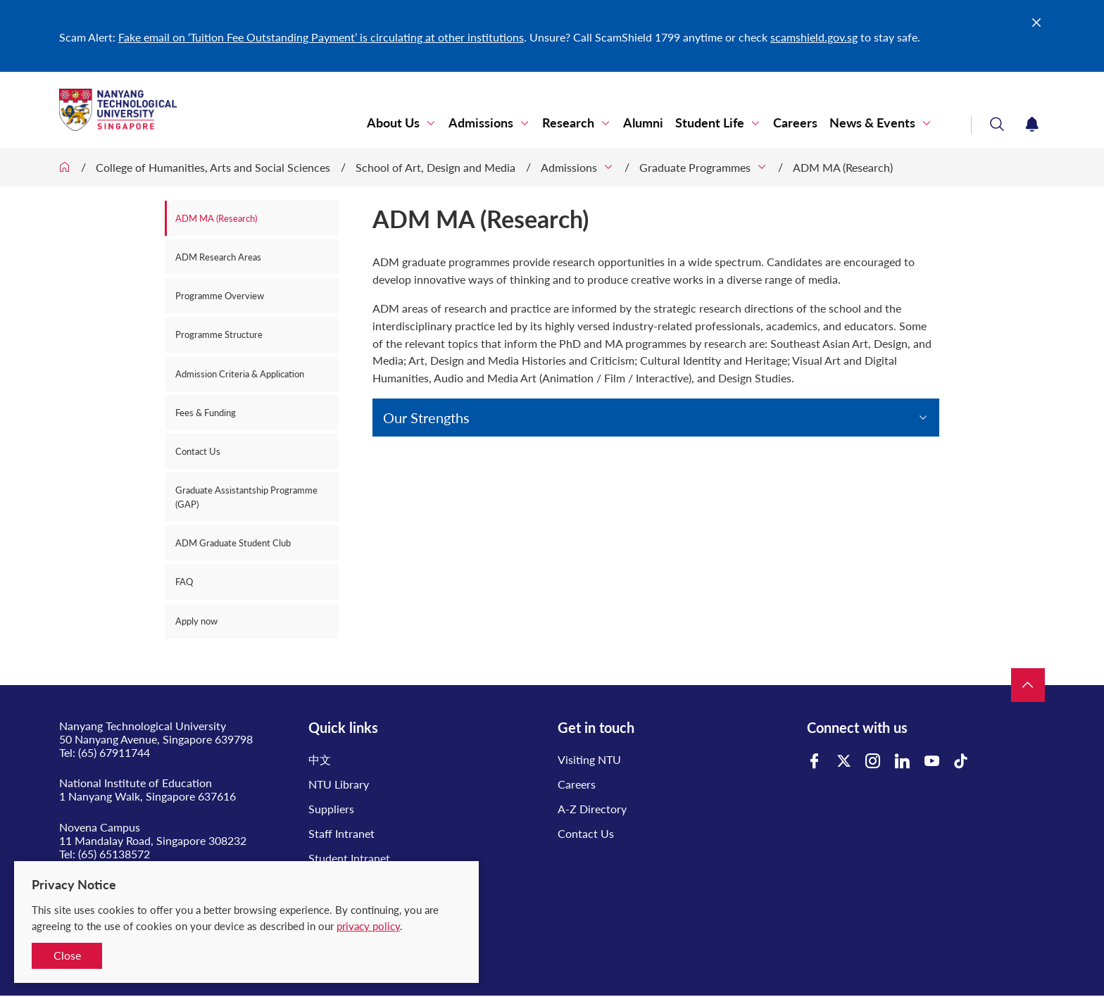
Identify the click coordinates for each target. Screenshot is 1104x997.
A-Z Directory (592, 808)
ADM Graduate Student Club (233, 542)
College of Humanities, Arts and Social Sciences (213, 167)
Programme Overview (219, 295)
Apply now (196, 621)
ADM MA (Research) (843, 167)
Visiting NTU (589, 759)
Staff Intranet (341, 833)
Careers (795, 122)
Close (67, 955)
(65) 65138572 (114, 853)
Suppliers (331, 808)
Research (568, 122)
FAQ (184, 581)
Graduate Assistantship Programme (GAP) (246, 497)
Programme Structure (219, 334)
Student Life (709, 122)
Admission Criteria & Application (239, 374)
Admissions (480, 122)
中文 (319, 759)
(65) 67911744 (114, 752)
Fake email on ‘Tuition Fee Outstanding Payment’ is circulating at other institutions (321, 37)
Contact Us (197, 451)
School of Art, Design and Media (435, 167)
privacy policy (368, 926)
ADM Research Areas (218, 257)
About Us (393, 122)
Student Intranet (349, 858)
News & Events (872, 122)
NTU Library (338, 784)
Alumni (643, 122)
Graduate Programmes (695, 167)
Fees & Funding (205, 412)
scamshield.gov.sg (814, 37)
